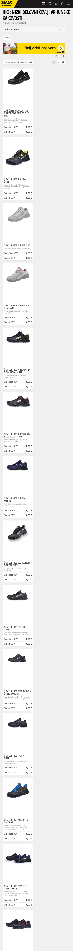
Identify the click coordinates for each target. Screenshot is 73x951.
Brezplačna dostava (18, 640)
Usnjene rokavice (56, 913)
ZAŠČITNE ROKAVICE (8, 910)
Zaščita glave (59, 930)
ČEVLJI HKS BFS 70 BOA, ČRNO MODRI (48, 373)
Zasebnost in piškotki (19, 773)
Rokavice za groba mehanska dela (13, 913)
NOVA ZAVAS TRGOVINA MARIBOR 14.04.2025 (29, 820)
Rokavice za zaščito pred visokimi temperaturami (32, 916)
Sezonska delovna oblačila (40, 902)
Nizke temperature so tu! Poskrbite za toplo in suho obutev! (34, 839)
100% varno (18, 671)
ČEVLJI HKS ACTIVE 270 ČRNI (48, 506)
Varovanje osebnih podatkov (22, 770)
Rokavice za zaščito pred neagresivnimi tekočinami (42, 922)
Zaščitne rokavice (7, 916)
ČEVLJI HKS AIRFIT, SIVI (17, 179)
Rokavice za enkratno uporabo (11, 922)
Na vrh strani (36, 946)
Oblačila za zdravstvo (16, 905)
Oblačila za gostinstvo (33, 905)
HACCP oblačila (23, 908)
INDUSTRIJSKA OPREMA (9, 933)
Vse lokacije (18, 747)
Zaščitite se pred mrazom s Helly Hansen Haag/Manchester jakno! (34, 846)
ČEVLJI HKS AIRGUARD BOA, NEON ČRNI (17, 245)
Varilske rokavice (57, 916)
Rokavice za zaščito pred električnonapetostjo (17, 927)
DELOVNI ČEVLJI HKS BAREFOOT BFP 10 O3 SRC (16, 573)
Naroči (36, 882)
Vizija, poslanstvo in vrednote (22, 793)
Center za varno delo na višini (22, 781)
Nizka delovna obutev (24, 893)
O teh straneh (16, 787)
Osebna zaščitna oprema (28, 936)
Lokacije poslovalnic (19, 778)
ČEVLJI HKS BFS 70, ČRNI (15, 373)
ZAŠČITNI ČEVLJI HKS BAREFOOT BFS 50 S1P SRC (16, 113)
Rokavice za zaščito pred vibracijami (38, 919)
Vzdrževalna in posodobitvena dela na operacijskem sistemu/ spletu (35, 827)
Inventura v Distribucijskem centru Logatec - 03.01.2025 (33, 823)
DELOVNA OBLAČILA (8, 902)
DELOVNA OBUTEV (20, 23)
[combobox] (34, 609)
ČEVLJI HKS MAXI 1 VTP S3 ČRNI (48, 439)
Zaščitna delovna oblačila (61, 902)
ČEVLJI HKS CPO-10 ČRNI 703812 (15, 506)
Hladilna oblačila (49, 905)
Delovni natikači (37, 896)
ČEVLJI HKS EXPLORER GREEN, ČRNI (50, 309)
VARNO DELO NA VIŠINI (9, 936)
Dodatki (4, 905)
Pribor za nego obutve (9, 899)
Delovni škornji (50, 896)
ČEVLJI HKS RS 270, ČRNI (48, 112)
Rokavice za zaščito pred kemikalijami (37, 925)
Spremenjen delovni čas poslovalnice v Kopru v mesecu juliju (34, 831)
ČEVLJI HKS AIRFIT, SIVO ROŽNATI (47, 180)
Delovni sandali (24, 896)
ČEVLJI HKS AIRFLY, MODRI (15, 309)
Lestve (41, 936)
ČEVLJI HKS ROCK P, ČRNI (15, 439)
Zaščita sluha (47, 930)
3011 (55, 672)
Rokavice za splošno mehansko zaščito (31, 910)
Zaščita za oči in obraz (22, 930)
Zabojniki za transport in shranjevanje (33, 933)
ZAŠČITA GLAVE (7, 930)
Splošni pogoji (16, 767)
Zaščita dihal (36, 930)
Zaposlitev (15, 790)
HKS (6, 37)
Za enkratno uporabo (8, 908)
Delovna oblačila (24, 902)
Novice (15, 817)
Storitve (14, 784)
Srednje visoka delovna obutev (44, 893)
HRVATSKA (18, 756)
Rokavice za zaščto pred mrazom (12, 919)
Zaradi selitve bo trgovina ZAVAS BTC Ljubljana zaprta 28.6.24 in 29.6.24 (36, 835)
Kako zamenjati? (54, 640)
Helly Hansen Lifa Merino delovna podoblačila (29, 842)
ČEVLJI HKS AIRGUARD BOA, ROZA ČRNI (50, 245)
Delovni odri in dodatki (53, 936)
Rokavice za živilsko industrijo (11, 925)
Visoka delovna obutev (9, 896)
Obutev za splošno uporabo (28, 899)
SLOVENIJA (18, 752)
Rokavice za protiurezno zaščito (38, 913)
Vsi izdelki (6, 23)
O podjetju (18, 763)
